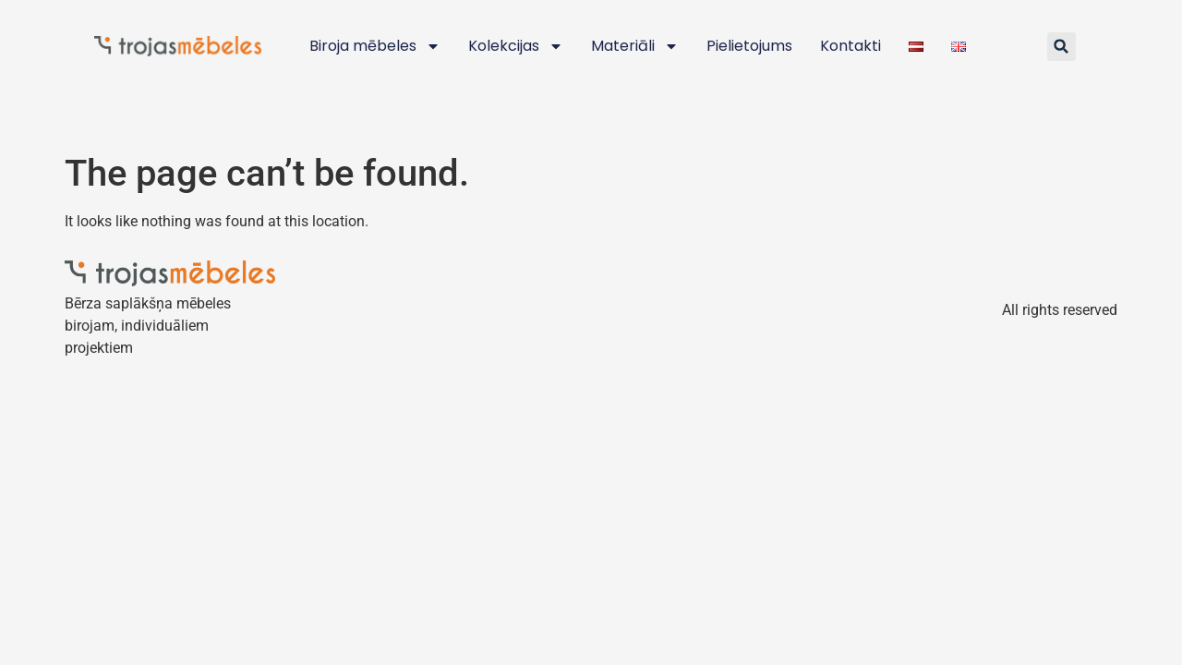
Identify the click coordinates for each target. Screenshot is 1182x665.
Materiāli (635, 46)
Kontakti (850, 45)
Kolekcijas (515, 46)
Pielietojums (749, 45)
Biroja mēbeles (374, 46)
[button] (1061, 46)
